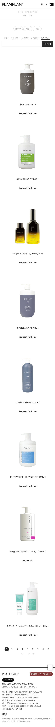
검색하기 (47, 44)
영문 (24, 16)
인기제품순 (15, 38)
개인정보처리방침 (8, 721)
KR (42, 4)
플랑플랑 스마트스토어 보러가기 (41, 674)
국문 (30, 16)
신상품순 (5, 38)
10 (22, 653)
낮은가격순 (35, 38)
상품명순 (25, 38)
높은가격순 (45, 38)
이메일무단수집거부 (23, 721)
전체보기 (18, 29)
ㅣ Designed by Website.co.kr (42, 719)
